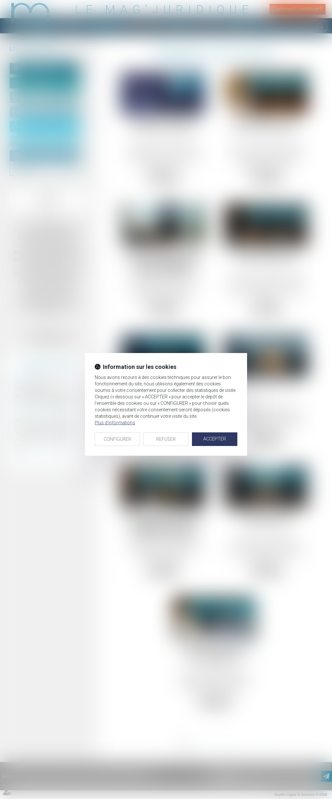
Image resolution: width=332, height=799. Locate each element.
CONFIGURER (117, 439)
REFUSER (166, 439)
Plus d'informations (115, 422)
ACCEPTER (214, 438)
